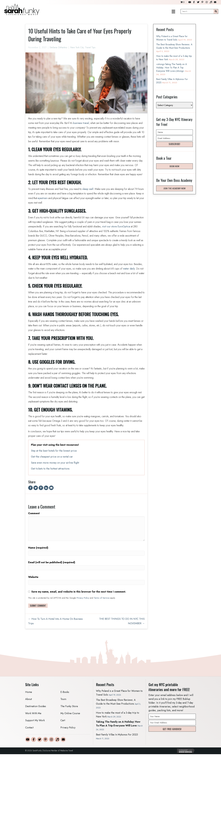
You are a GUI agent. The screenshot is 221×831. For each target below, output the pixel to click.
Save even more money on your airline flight (55, 463)
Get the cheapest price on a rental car (52, 456)
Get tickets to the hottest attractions (50, 468)
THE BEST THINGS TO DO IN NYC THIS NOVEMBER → (122, 621)
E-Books (64, 692)
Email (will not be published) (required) (51, 562)
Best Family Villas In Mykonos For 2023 (117, 734)
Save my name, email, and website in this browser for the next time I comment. (78, 592)
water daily (129, 268)
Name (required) (38, 548)
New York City (77, 47)
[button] (174, 144)
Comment (34, 513)
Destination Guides (35, 706)
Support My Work (35, 720)
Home (28, 692)
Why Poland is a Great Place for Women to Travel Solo (171, 38)
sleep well (87, 189)
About (28, 699)
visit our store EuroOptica (116, 226)
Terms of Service (102, 597)
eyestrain (42, 198)
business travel (81, 123)
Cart (62, 720)
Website (33, 577)
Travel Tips (90, 47)
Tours (63, 699)
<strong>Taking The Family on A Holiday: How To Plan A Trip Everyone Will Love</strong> (171, 68)
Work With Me (33, 713)
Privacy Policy (83, 597)
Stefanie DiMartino (58, 47)
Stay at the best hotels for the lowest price (54, 451)
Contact (29, 727)
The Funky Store (69, 706)
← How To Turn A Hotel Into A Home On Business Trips (55, 621)
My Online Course (70, 713)
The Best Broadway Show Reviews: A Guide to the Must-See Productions (174, 46)
